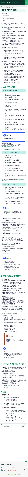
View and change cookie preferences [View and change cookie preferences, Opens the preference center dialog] (14, 474)
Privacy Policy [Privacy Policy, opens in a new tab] (13, 470)
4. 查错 (3, 20)
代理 (23, 427)
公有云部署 (6, 427)
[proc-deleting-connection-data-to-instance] (12, 310)
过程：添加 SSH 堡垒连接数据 (13, 145)
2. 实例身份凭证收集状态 (7, 17)
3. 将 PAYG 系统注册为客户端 (8, 18)
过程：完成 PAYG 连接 (14, 149)
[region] (14, 469)
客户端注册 (4, 387)
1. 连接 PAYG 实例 (5, 15)
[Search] (16, 7)
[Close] (26, 464)
